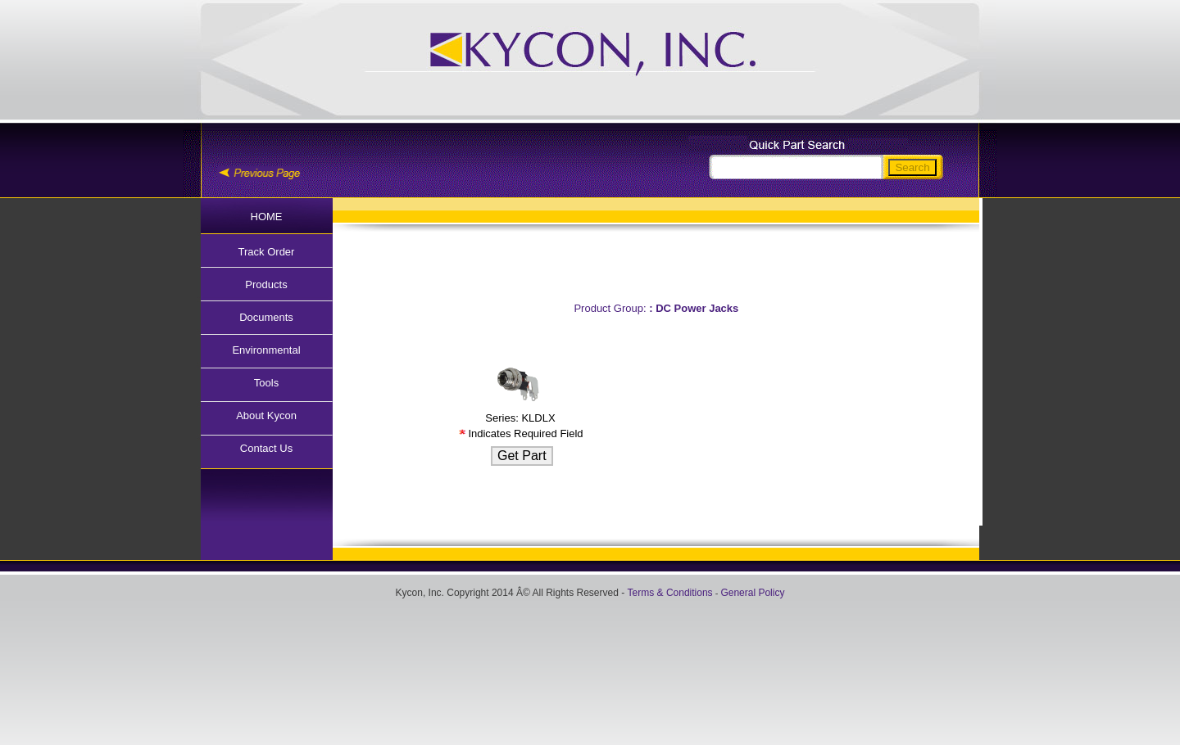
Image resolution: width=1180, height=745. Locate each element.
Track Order (266, 252)
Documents (266, 317)
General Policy (752, 592)
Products (266, 284)
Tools (266, 383)
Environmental (266, 350)
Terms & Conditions (670, 592)
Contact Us (266, 448)
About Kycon (266, 415)
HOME (267, 216)
